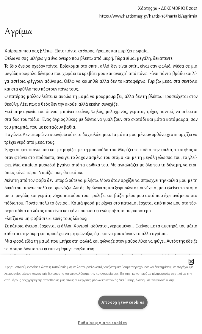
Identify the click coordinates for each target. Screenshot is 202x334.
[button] (191, 261)
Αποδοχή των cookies (123, 302)
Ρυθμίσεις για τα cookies (102, 323)
